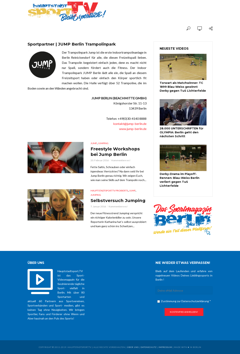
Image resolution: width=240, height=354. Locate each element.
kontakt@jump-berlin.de (129, 123)
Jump (94, 143)
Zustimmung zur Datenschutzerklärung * (184, 301)
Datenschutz (149, 347)
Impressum (165, 347)
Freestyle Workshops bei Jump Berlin (115, 151)
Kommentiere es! (121, 160)
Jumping (103, 143)
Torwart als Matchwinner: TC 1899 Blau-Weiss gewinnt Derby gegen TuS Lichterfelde (183, 86)
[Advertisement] (166, 8)
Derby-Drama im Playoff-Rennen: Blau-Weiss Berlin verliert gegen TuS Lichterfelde (179, 180)
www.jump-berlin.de (132, 129)
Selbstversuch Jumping (118, 200)
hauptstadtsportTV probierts (109, 190)
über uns (133, 347)
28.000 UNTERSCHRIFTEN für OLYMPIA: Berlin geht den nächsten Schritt (181, 132)
